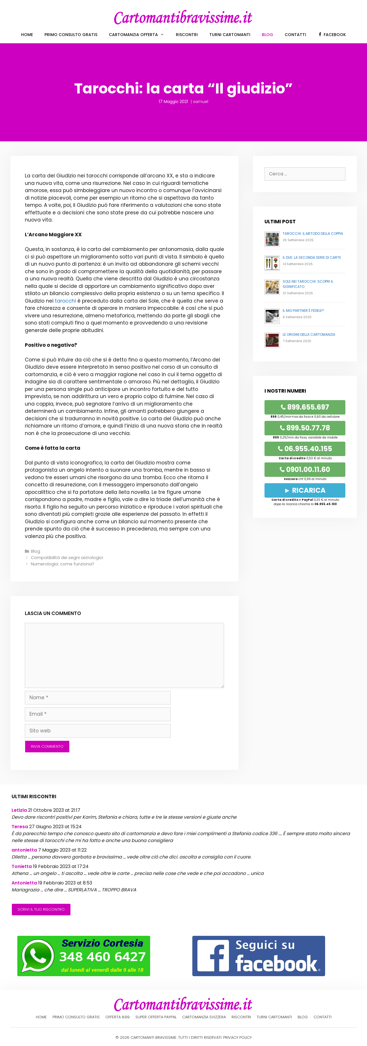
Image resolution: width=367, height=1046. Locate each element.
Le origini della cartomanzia (309, 334)
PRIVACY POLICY (237, 1037)
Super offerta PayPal (155, 1017)
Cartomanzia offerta (139, 34)
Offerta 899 (117, 1017)
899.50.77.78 (305, 428)
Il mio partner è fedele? (303, 310)
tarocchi (65, 300)
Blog (267, 35)
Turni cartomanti (229, 35)
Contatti (295, 35)
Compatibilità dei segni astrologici (67, 558)
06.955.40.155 (305, 448)
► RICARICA (305, 490)
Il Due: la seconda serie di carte (312, 257)
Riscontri (187, 35)
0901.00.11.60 (305, 469)
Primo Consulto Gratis (70, 35)
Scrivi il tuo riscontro (41, 909)
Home (27, 35)
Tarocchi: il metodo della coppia (313, 233)
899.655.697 (305, 407)
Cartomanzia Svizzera (204, 1017)
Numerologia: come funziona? (62, 564)
